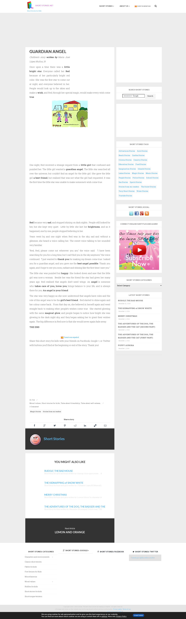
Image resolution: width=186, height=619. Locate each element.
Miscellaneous (31, 577)
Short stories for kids (51, 403)
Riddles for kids (31, 586)
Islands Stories (144, 169)
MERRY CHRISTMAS (127, 316)
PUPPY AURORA (126, 345)
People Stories (125, 178)
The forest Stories (148, 187)
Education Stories (126, 164)
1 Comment (34, 406)
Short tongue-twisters (33, 596)
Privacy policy (117, 609)
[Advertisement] (93, 29)
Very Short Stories (126, 191)
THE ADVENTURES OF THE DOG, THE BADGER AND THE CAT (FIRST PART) (135, 336)
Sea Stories (123, 182)
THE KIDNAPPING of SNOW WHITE (135, 308)
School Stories (152, 178)
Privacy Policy (117, 616)
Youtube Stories (125, 196)
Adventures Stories (127, 151)
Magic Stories (35, 411)
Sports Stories (136, 182)
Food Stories (141, 164)
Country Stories (140, 160)
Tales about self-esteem (90, 403)
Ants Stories (142, 151)
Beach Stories (124, 155)
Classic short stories (33, 562)
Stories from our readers (52, 411)
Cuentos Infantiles (142, 6)
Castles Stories (138, 155)
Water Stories (142, 191)
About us (124, 6)
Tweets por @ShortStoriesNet (143, 558)
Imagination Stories (127, 169)
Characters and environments (37, 557)
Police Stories (138, 178)
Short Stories (106, 6)
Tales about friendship (70, 403)
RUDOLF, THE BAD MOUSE (130, 300)
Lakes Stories (124, 173)
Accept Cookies (139, 615)
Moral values (35, 403)
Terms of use (127, 609)
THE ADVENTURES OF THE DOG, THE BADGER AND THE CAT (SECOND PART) (136, 325)
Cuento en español (71, 337)
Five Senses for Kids (33, 572)
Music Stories (151, 173)
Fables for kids (31, 567)
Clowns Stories (125, 160)
